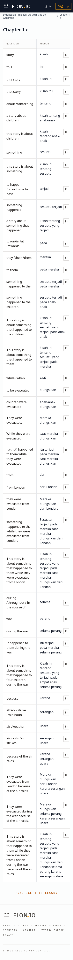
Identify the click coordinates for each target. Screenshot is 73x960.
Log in (47, 6)
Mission (9, 925)
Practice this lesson (37, 893)
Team (24, 925)
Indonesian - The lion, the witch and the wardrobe (25, 16)
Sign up (63, 6)
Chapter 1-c (65, 16)
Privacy (40, 925)
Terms (57, 925)
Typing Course (52, 930)
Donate (8, 935)
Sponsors (10, 930)
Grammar (29, 930)
